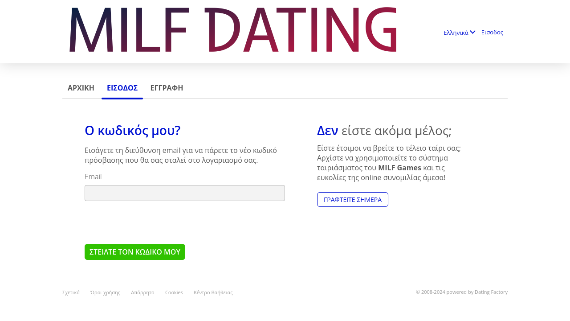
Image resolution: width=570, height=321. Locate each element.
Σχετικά (71, 292)
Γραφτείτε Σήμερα (353, 199)
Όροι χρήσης (105, 292)
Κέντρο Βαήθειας (213, 292)
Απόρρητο (143, 292)
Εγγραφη (166, 88)
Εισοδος (492, 32)
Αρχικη (81, 88)
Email (93, 176)
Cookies (174, 292)
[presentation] (152, 222)
